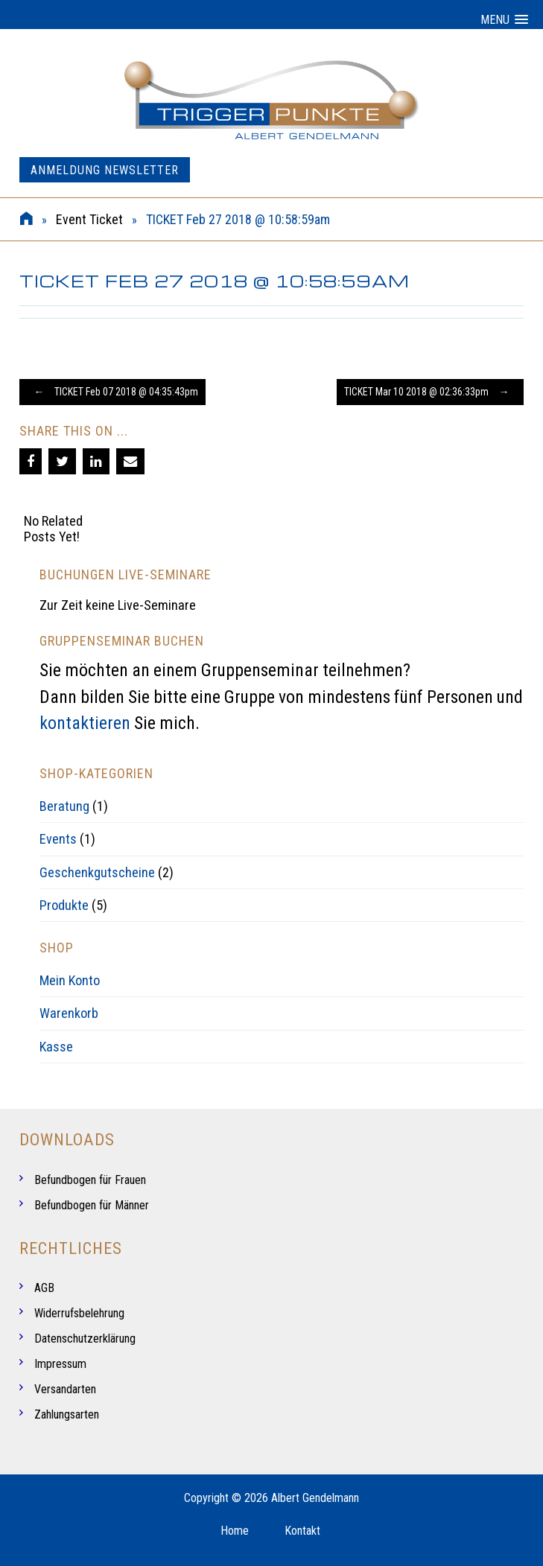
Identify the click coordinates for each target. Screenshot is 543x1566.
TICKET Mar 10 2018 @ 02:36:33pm (430, 391)
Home (234, 1531)
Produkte (64, 905)
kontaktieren (84, 723)
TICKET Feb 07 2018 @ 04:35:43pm (112, 391)
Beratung (64, 806)
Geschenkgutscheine (97, 872)
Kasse (56, 1046)
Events (58, 839)
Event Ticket (89, 219)
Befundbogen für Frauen (90, 1180)
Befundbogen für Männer (91, 1205)
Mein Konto (69, 980)
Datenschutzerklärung (85, 1338)
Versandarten (65, 1389)
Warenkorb (68, 1013)
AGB (44, 1288)
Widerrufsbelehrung (79, 1313)
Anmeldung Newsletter (105, 170)
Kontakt (302, 1531)
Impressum (60, 1364)
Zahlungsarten (66, 1414)
